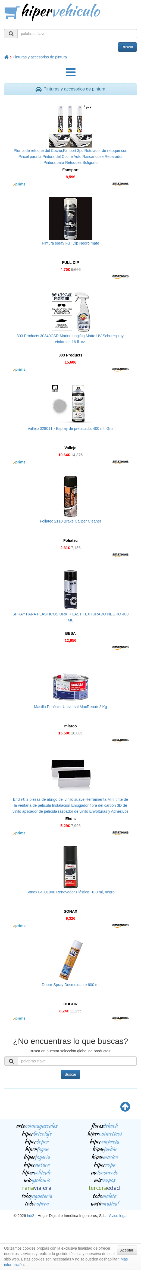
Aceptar (126, 1250)
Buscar (127, 47)
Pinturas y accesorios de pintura (40, 57)
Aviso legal (118, 1215)
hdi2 (30, 1215)
